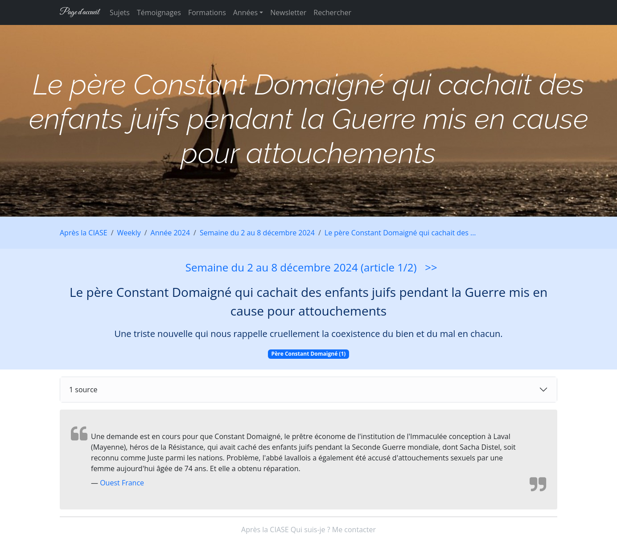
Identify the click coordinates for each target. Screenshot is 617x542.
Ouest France (122, 483)
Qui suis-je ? (310, 529)
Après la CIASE (83, 233)
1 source (83, 389)
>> (431, 267)
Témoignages (159, 12)
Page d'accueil (79, 12)
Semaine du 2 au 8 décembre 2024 (257, 233)
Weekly (129, 233)
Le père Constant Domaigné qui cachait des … (400, 233)
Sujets (120, 12)
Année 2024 (170, 233)
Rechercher (332, 12)
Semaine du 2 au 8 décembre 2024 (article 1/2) (301, 267)
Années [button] (245, 12)
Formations (207, 12)
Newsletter (288, 12)
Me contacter (354, 529)
